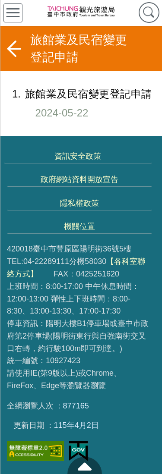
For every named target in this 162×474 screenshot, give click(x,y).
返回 (14, 48)
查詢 (149, 12)
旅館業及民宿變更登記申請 (76, 103)
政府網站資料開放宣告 (79, 179)
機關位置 (79, 226)
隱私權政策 (79, 203)
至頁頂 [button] (84, 465)
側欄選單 (12, 12)
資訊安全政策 (77, 156)
